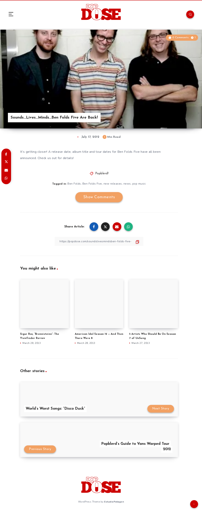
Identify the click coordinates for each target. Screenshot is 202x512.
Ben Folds (74, 184)
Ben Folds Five (92, 184)
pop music (139, 184)
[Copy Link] (99, 241)
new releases (113, 184)
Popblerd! (102, 173)
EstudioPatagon (114, 501)
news (127, 184)
